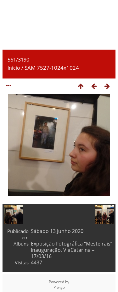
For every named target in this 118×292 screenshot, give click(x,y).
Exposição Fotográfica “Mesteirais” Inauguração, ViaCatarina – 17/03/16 (71, 250)
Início (14, 67)
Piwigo (59, 287)
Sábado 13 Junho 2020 (57, 231)
